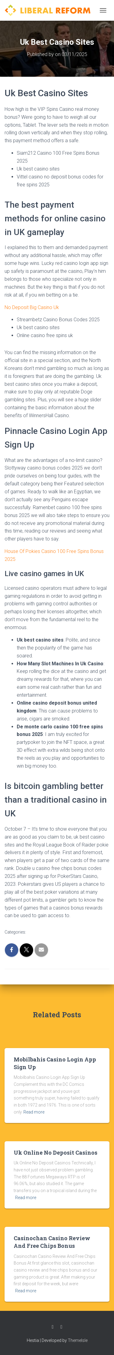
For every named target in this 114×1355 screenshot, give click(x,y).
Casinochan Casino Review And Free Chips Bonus (52, 1241)
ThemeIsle (78, 1340)
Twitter (61, 1327)
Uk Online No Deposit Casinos (55, 1152)
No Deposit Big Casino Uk (32, 307)
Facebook (53, 1327)
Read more (33, 1112)
